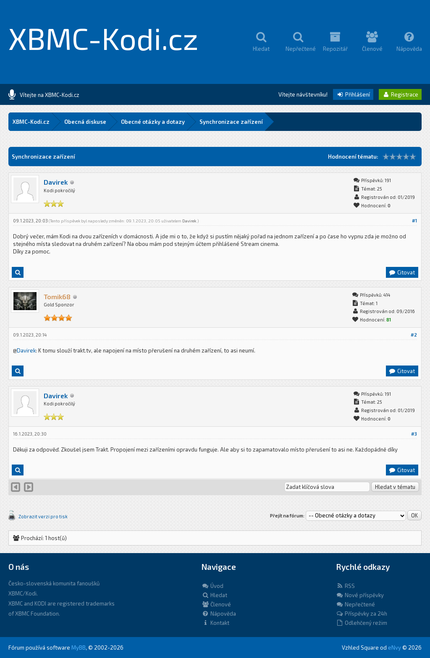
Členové (216, 604)
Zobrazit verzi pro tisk (43, 516)
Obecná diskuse (85, 121)
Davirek (56, 182)
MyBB (78, 647)
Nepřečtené (355, 604)
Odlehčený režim (361, 622)
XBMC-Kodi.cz (103, 38)
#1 (414, 220)
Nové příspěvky (360, 595)
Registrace (400, 94)
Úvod (212, 585)
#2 (414, 334)
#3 (414, 433)
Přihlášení (353, 94)
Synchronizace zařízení (231, 121)
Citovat (401, 272)
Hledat (214, 595)
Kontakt (215, 622)
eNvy (394, 647)
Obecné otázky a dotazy (153, 121)
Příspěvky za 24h (361, 613)
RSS (345, 585)
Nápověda (219, 613)
